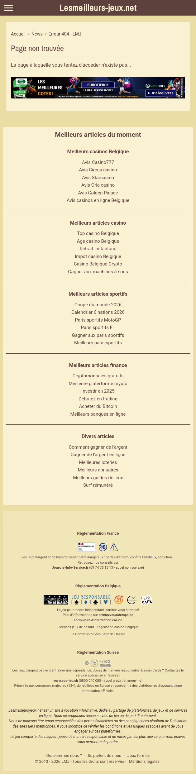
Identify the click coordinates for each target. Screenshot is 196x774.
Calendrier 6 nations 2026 (98, 312)
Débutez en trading (98, 399)
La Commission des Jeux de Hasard (98, 634)
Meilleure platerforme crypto (98, 383)
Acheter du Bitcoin (98, 406)
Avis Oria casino (98, 185)
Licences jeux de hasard (76, 627)
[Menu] (8, 8)
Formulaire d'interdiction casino (98, 620)
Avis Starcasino (98, 177)
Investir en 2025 (97, 391)
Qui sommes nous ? (64, 755)
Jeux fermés (138, 755)
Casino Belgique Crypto (98, 264)
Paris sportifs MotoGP (98, 320)
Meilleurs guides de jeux (98, 477)
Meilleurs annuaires (98, 470)
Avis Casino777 (98, 162)
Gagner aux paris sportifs (98, 335)
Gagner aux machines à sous (98, 272)
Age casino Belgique (98, 241)
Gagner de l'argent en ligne (97, 454)
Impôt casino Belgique (98, 256)
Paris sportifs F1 (98, 327)
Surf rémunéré (98, 485)
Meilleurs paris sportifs (98, 343)
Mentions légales (144, 761)
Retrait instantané (98, 248)
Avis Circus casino (98, 170)
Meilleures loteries (98, 462)
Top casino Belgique (98, 233)
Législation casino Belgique (117, 627)
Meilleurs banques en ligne (98, 414)
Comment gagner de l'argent (98, 447)
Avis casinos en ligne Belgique (98, 200)
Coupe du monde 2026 (98, 305)
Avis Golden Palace (98, 193)
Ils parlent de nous (104, 755)
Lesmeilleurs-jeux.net (98, 8)
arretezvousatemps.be (116, 615)
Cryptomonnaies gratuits (97, 376)
